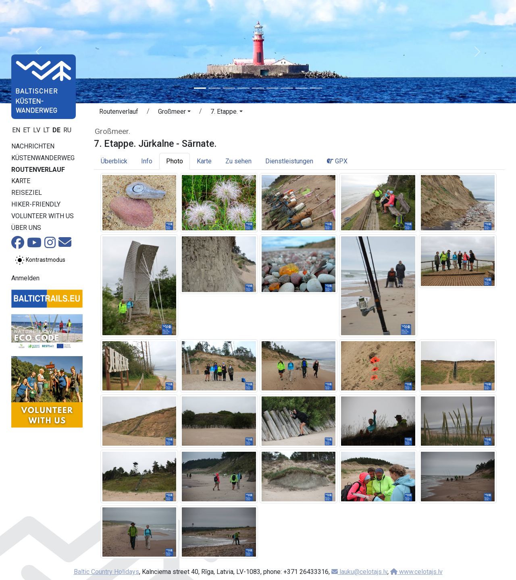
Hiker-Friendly (35, 204)
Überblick (114, 161)
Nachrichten (32, 146)
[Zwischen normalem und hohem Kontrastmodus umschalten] (40, 260)
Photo (174, 161)
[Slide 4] (243, 88)
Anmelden (25, 278)
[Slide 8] (301, 88)
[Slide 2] (214, 88)
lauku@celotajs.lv (359, 572)
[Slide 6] (272, 88)
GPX (337, 161)
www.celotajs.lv (416, 572)
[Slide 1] (200, 88)
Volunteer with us (42, 216)
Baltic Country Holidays (106, 572)
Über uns (26, 228)
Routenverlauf (38, 169)
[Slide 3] (229, 88)
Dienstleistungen (289, 161)
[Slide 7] (287, 88)
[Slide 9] (316, 88)
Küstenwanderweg (43, 158)
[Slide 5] (258, 88)
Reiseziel (26, 192)
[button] (38, 51)
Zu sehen (238, 161)
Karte (20, 181)
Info (146, 161)
